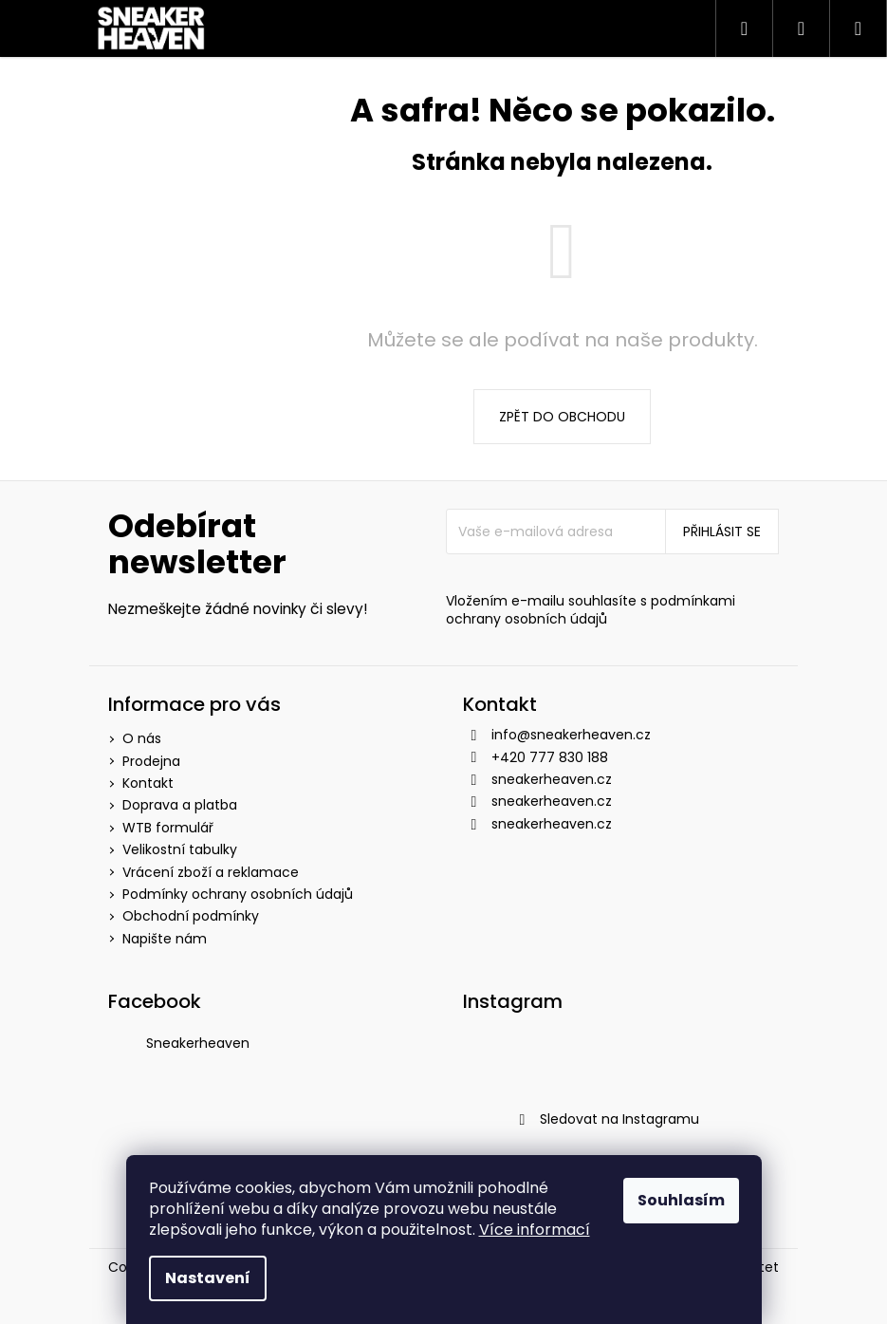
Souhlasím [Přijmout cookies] (681, 1200)
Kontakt (148, 783)
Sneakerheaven (197, 1043)
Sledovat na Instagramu (619, 1119)
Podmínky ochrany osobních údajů (237, 894)
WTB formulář (167, 827)
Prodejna (151, 761)
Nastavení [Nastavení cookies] (207, 1278)
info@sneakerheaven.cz (571, 734)
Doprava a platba (179, 804)
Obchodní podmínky (190, 915)
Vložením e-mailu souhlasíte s (590, 610)
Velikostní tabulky (179, 849)
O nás (141, 738)
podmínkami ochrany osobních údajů (590, 609)
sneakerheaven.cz (551, 779)
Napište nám (164, 938)
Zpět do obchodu (562, 416)
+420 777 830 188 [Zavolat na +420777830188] (549, 757)
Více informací (534, 1229)
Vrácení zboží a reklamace (210, 872)
